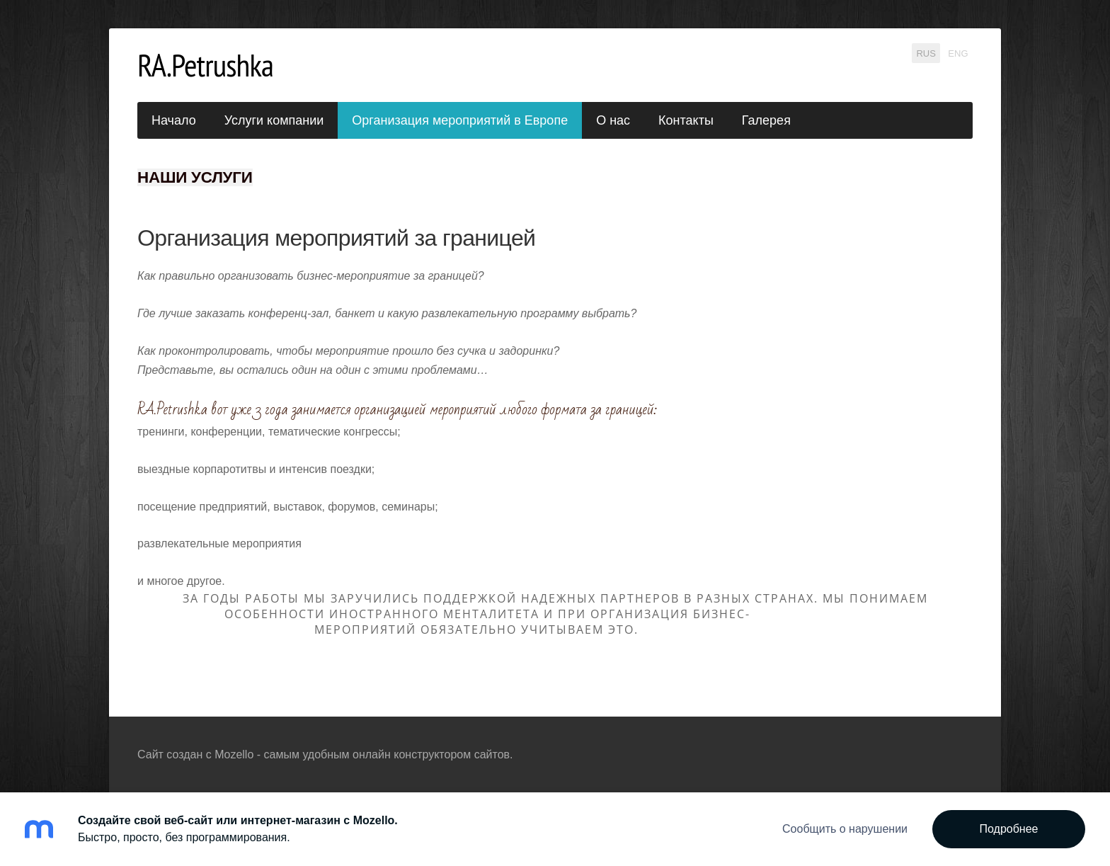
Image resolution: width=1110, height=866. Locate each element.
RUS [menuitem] (925, 52)
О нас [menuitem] (613, 120)
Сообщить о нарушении (845, 829)
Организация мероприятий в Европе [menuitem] (460, 120)
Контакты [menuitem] (686, 120)
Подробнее (1009, 829)
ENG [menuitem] (958, 52)
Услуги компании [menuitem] (274, 120)
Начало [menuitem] (173, 120)
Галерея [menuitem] (766, 120)
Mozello (233, 754)
